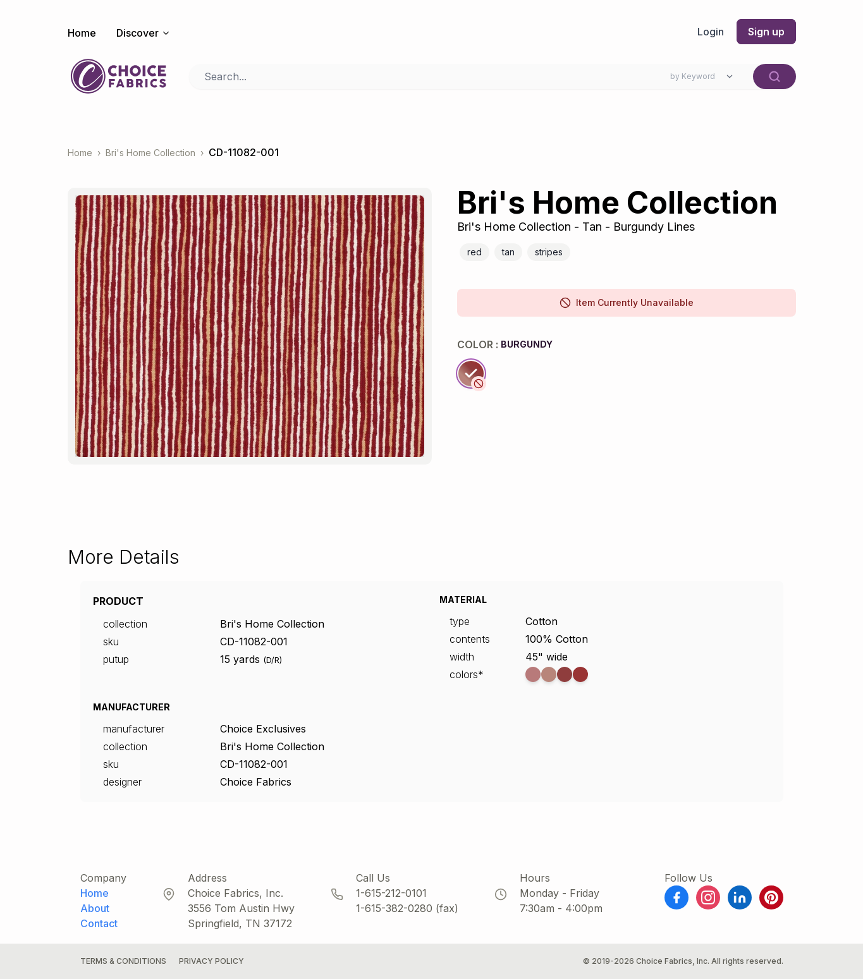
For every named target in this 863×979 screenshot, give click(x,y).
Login (710, 31)
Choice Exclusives (263, 728)
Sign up (766, 31)
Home (82, 33)
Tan (508, 251)
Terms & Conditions (123, 961)
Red (474, 251)
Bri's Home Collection (150, 152)
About (94, 908)
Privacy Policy (211, 961)
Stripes (549, 251)
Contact (99, 923)
